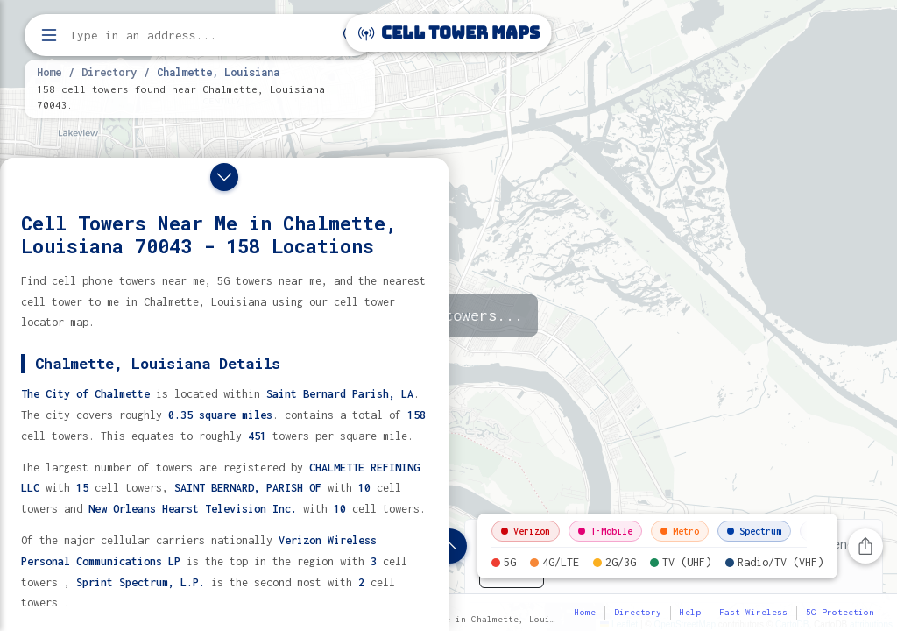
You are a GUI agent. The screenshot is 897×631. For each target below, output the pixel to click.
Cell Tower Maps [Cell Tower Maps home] (449, 33)
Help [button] (690, 612)
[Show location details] (449, 546)
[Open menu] (49, 35)
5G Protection (840, 612)
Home (49, 72)
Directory (109, 72)
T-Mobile (605, 531)
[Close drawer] (224, 177)
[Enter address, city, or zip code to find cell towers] (201, 35)
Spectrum (754, 531)
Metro (679, 531)
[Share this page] (865, 546)
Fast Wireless (753, 612)
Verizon (525, 531)
